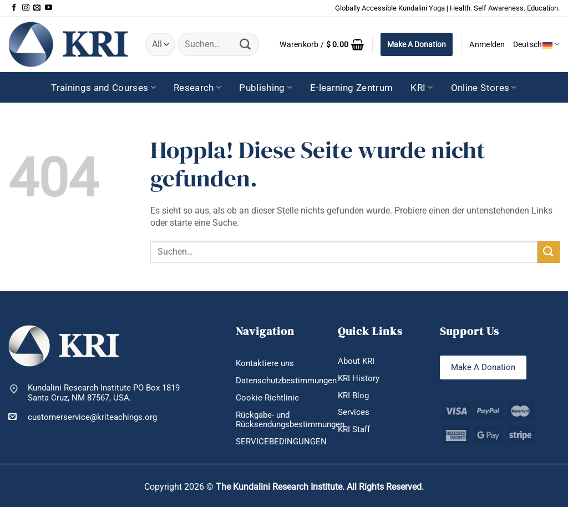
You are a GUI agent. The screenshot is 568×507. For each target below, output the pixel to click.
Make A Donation (416, 44)
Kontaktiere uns (265, 363)
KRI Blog (353, 395)
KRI (421, 87)
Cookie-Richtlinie (267, 398)
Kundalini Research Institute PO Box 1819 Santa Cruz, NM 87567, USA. (104, 393)
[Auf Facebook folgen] (14, 8)
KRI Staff (354, 429)
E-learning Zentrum (351, 87)
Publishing (265, 87)
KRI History (358, 378)
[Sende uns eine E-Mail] (36, 8)
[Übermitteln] (245, 44)
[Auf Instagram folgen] (25, 8)
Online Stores (484, 87)
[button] (322, 44)
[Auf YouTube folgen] (48, 8)
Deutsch (536, 44)
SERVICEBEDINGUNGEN (281, 442)
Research (197, 87)
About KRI (356, 361)
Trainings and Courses (103, 87)
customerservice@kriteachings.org (82, 417)
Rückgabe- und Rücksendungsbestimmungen (290, 420)
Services (353, 412)
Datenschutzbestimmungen (286, 381)
